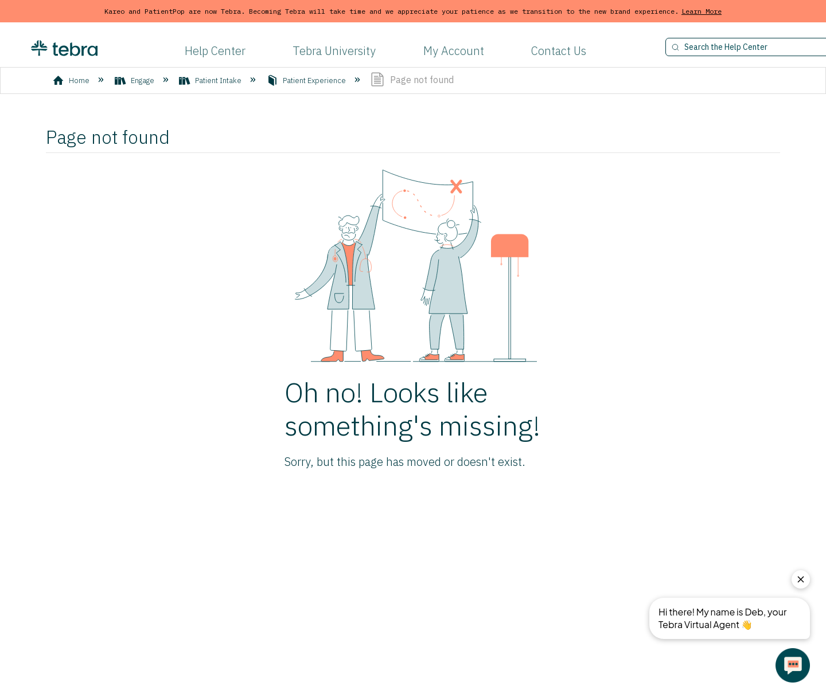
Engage (135, 80)
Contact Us (558, 50)
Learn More (701, 11)
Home (72, 80)
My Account (453, 50)
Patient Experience (307, 80)
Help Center (215, 50)
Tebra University (334, 50)
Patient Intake (211, 80)
